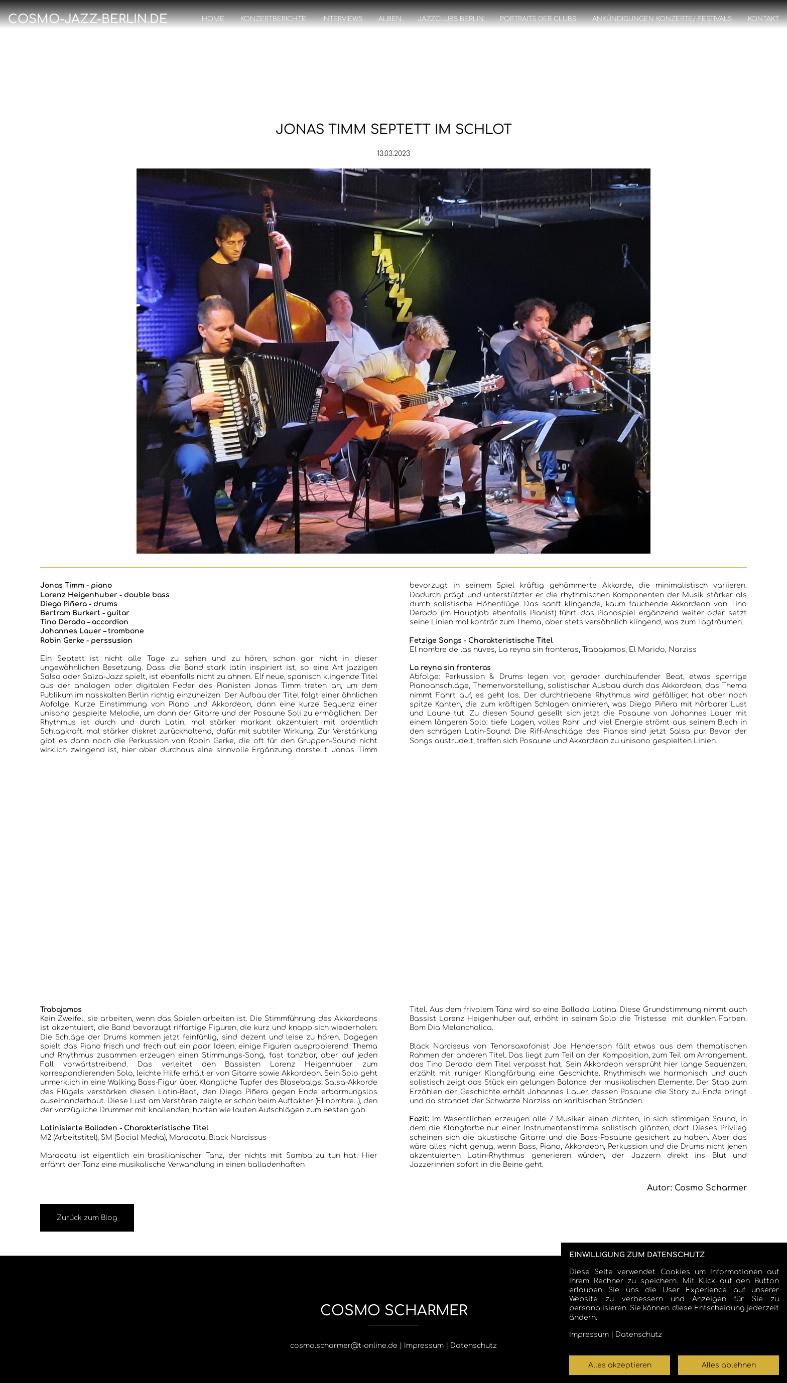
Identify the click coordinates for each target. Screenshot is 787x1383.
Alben (390, 19)
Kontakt (763, 19)
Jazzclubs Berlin (451, 19)
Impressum (424, 1345)
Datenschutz (473, 1345)
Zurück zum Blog (87, 1218)
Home (213, 19)
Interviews (342, 19)
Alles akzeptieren (619, 1365)
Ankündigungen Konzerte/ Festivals (662, 19)
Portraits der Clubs (538, 19)
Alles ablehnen (729, 1365)
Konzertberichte (273, 19)
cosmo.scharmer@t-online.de (344, 1345)
